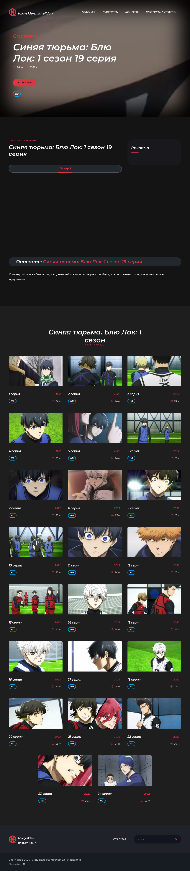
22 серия (134, 736)
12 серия (133, 565)
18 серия (134, 679)
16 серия (15, 679)
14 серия (74, 622)
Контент (131, 12)
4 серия (15, 451)
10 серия (15, 565)
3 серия (133, 394)
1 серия (14, 394)
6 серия (133, 451)
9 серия (133, 508)
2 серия (74, 394)
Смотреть (110, 12)
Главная (88, 12)
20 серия (16, 736)
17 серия (74, 679)
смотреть (25, 82)
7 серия (15, 508)
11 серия (74, 565)
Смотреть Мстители (162, 12)
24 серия (105, 794)
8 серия (74, 508)
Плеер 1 (65, 168)
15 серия (133, 622)
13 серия (15, 622)
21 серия (74, 736)
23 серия (45, 794)
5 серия (74, 451)
